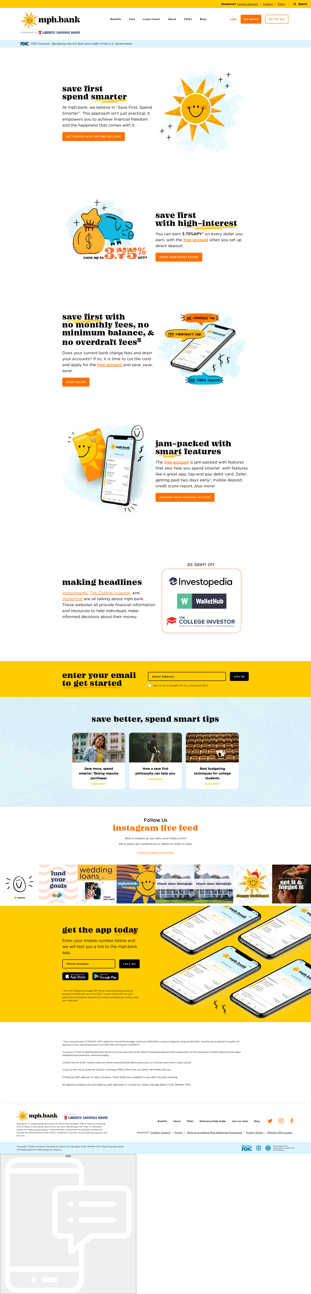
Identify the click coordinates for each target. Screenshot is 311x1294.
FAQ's (281, 4)
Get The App (277, 19)
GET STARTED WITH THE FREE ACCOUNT (93, 136)
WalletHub (72, 598)
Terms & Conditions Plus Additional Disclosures (214, 1132)
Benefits (115, 19)
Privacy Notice (254, 1132)
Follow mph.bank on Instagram (155, 852)
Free (132, 19)
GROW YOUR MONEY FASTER (178, 257)
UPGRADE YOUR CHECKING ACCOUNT (185, 497)
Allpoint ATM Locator (279, 1132)
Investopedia (74, 592)
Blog (203, 19)
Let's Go (239, 676)
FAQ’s (188, 19)
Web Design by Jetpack (49, 1149)
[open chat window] (136, 1292)
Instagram (137, 827)
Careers (268, 4)
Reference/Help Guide (213, 1121)
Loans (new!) (151, 19)
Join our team (240, 1121)
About (172, 19)
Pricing (179, 1132)
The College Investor (110, 592)
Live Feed (179, 827)
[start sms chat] (68, 1224)
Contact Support (247, 4)
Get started (251, 19)
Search (300, 4)
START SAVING (75, 382)
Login (233, 19)
